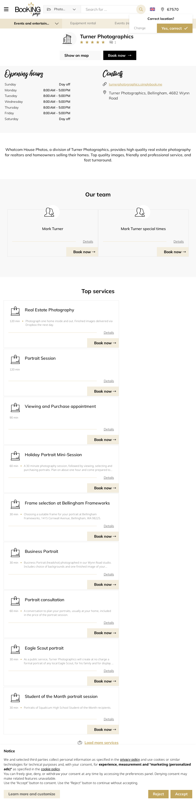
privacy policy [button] (130, 759)
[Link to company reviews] (92, 42)
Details (88, 242)
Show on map (76, 55)
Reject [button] (158, 794)
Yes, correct (172, 28)
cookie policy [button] (50, 769)
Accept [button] (181, 794)
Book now (117, 55)
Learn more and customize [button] (31, 794)
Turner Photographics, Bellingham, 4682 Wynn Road (149, 96)
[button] (7, 9)
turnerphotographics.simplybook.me (135, 84)
